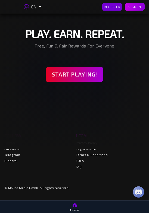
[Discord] (138, 192)
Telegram (12, 155)
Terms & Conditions (92, 155)
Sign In (135, 7)
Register (112, 7)
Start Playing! (74, 74)
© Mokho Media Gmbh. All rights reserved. (36, 188)
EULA (80, 161)
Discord (10, 161)
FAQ (79, 167)
